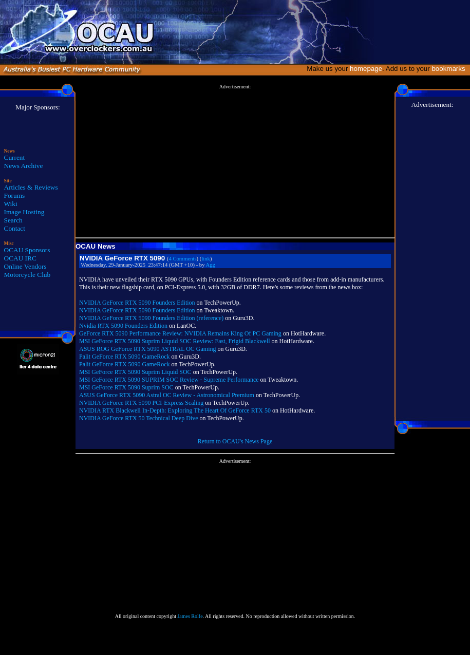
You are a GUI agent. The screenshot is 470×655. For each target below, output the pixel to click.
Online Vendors (25, 266)
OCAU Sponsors (27, 250)
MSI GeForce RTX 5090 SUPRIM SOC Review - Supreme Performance (169, 379)
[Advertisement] (235, 161)
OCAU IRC (20, 258)
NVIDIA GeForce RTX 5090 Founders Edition (137, 302)
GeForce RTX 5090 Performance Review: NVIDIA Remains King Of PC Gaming (180, 333)
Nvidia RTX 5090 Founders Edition (123, 325)
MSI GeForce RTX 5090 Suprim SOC (126, 387)
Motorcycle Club (27, 274)
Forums (14, 195)
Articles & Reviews (31, 187)
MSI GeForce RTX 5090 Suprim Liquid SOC (135, 372)
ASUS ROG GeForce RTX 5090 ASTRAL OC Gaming (147, 348)
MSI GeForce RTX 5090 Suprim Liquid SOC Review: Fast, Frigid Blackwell (174, 341)
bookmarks (450, 68)
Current (14, 157)
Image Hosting (24, 212)
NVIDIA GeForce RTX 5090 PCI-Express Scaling (141, 402)
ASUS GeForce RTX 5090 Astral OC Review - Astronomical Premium (166, 395)
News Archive (23, 166)
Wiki (10, 204)
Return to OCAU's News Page (235, 441)
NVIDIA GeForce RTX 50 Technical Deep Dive (138, 418)
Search (13, 220)
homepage (366, 68)
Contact (14, 228)
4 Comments (182, 258)
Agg (210, 265)
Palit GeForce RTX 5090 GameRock (124, 356)
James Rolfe (189, 616)
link (205, 258)
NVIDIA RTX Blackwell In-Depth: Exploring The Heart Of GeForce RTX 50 (175, 410)
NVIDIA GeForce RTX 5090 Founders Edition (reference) (151, 318)
